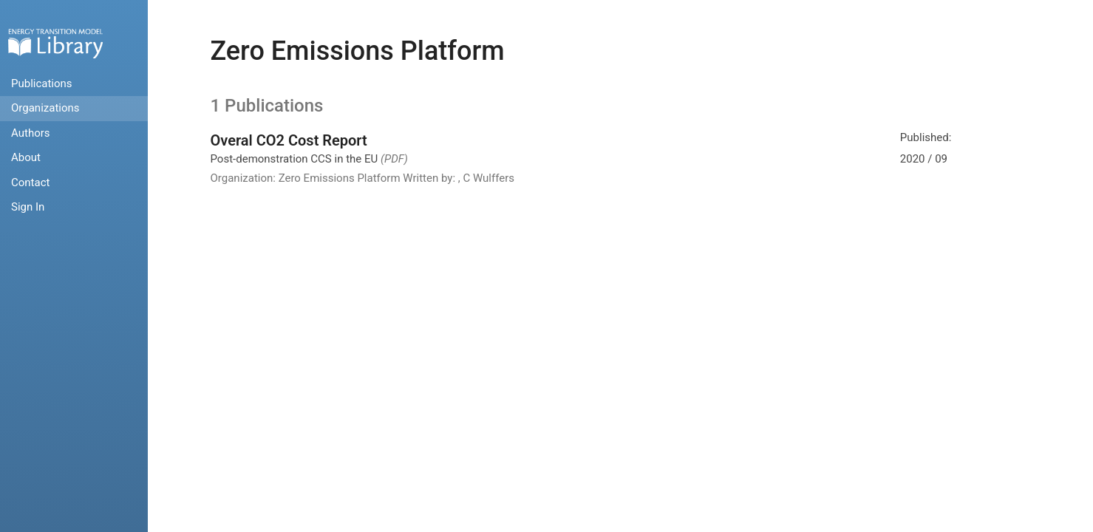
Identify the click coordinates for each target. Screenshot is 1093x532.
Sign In (27, 207)
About (26, 157)
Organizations (45, 108)
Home (55, 43)
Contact (30, 182)
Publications (41, 83)
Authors (30, 133)
